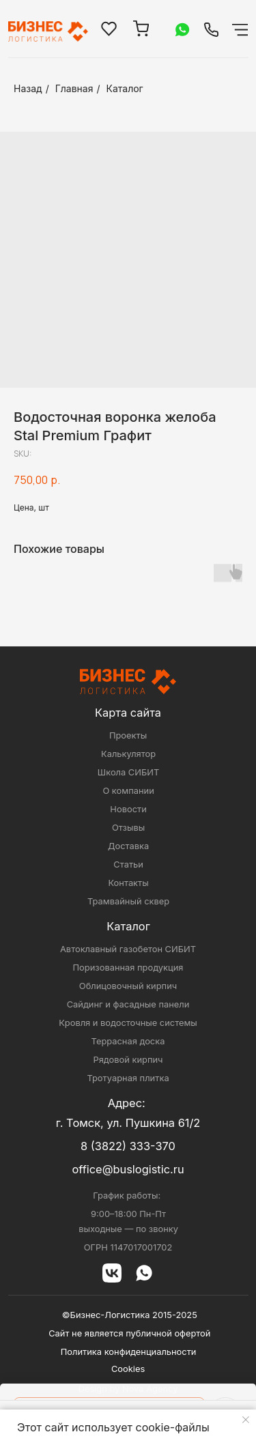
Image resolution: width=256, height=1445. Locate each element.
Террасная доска (128, 1041)
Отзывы (128, 827)
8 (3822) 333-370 (128, 1146)
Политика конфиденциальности (129, 1352)
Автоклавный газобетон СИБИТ (128, 949)
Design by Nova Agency (128, 1389)
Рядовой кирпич (127, 1060)
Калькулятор (128, 754)
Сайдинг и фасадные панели (128, 1004)
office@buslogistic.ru (128, 1169)
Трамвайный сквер (128, 901)
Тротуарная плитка (128, 1078)
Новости (128, 809)
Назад (28, 88)
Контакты (128, 883)
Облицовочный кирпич (128, 986)
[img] (211, 30)
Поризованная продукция (128, 967)
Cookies (128, 1369)
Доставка (128, 846)
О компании (128, 791)
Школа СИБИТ (128, 772)
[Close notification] (246, 1420)
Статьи (128, 864)
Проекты (128, 735)
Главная (74, 88)
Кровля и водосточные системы (128, 1023)
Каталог (124, 88)
